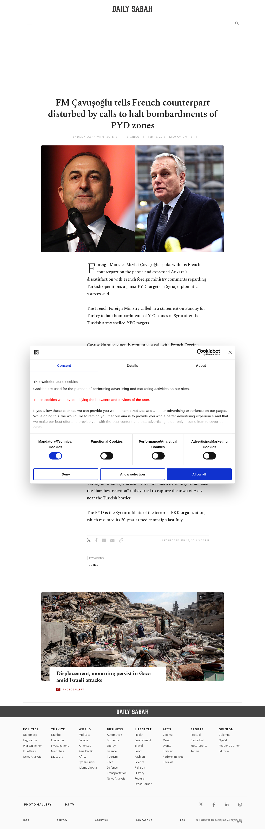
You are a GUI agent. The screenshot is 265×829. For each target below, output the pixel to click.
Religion (140, 768)
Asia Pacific (86, 751)
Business (115, 729)
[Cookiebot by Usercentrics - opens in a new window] (200, 352)
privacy (62, 819)
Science (139, 762)
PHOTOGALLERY (73, 689)
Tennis (195, 751)
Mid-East (84, 735)
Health (139, 735)
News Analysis (32, 757)
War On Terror (32, 746)
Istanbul (56, 735)
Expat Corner (143, 784)
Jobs (26, 819)
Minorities (57, 751)
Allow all (199, 474)
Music (166, 740)
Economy (113, 740)
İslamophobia (88, 768)
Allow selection (132, 474)
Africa (82, 757)
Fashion (140, 757)
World (85, 729)
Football (196, 735)
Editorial (224, 751)
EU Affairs (29, 751)
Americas (85, 746)
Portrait (168, 751)
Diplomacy (30, 735)
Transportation (117, 773)
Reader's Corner (229, 746)
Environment (143, 740)
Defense (112, 768)
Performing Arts (173, 757)
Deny (66, 474)
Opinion (226, 729)
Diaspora (57, 757)
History (139, 773)
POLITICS (31, 729)
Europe (83, 740)
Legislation (30, 740)
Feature (140, 778)
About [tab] (201, 365)
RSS (182, 819)
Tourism (112, 757)
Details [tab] (132, 365)
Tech (110, 762)
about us (101, 819)
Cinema (168, 735)
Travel (139, 746)
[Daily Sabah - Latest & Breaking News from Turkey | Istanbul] (132, 9)
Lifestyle (143, 729)
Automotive (114, 735)
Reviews (168, 762)
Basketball (197, 740)
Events (167, 746)
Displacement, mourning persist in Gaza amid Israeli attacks (105, 677)
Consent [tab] (64, 365)
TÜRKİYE (58, 729)
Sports (197, 729)
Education (57, 740)
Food (138, 751)
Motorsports (199, 746)
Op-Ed (223, 740)
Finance (112, 751)
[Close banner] (230, 352)
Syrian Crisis (86, 762)
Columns (224, 735)
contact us (144, 819)
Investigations (60, 746)
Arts (167, 729)
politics (92, 564)
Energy (111, 746)
